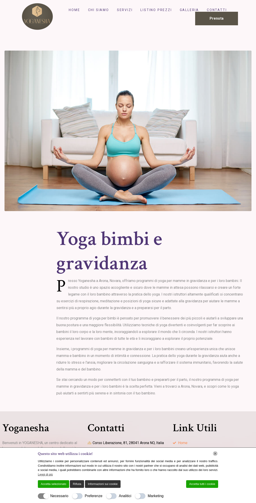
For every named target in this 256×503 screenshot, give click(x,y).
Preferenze (93, 496)
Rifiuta (77, 484)
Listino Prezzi (156, 10)
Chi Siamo (98, 10)
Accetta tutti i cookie (202, 484)
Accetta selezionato (53, 484)
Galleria (189, 10)
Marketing (155, 496)
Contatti (217, 10)
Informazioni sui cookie (103, 484)
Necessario (59, 496)
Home (74, 10)
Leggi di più (45, 474)
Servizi (125, 10)
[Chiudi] (215, 453)
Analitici (125, 496)
